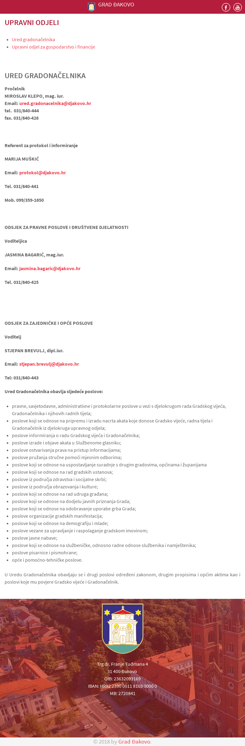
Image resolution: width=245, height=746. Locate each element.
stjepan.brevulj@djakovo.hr (49, 364)
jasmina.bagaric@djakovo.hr (49, 268)
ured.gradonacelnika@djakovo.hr (55, 103)
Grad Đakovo (134, 741)
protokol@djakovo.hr (42, 172)
